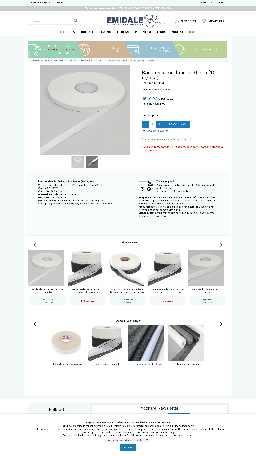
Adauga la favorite (155, 131)
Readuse (161, 32)
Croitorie (87, 32)
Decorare (104, 32)
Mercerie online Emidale (43, 60)
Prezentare (143, 32)
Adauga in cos (177, 123)
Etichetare (123, 32)
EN (206, 2)
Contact (61, 2)
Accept (128, 447)
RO (198, 2)
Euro (222, 2)
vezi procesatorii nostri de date (126, 440)
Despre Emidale (40, 2)
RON (213, 2)
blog (192, 32)
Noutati (178, 32)
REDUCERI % (67, 32)
